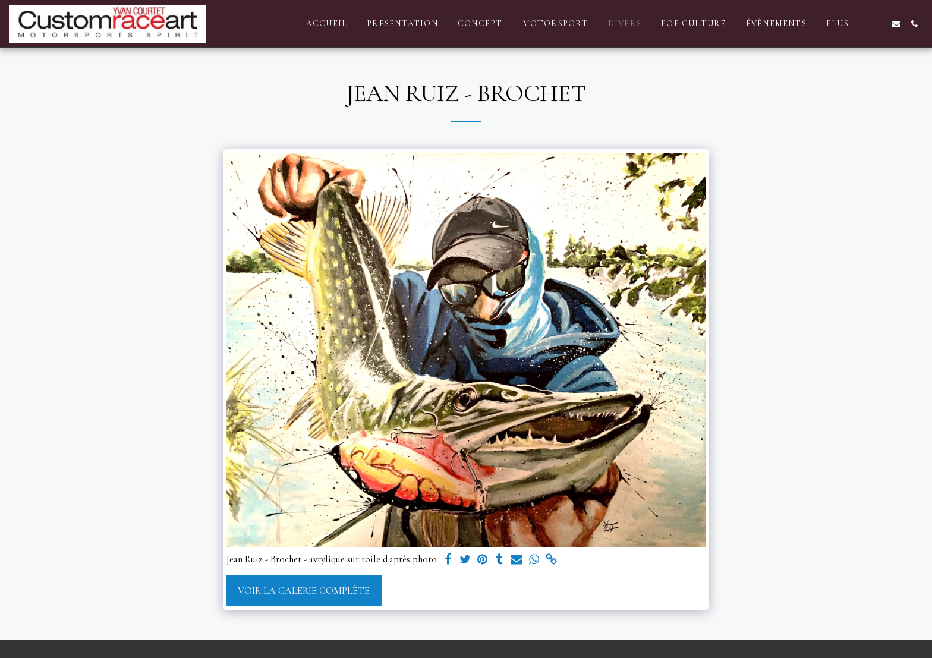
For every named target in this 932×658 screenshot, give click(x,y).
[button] (878, 24)
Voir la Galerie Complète (304, 591)
